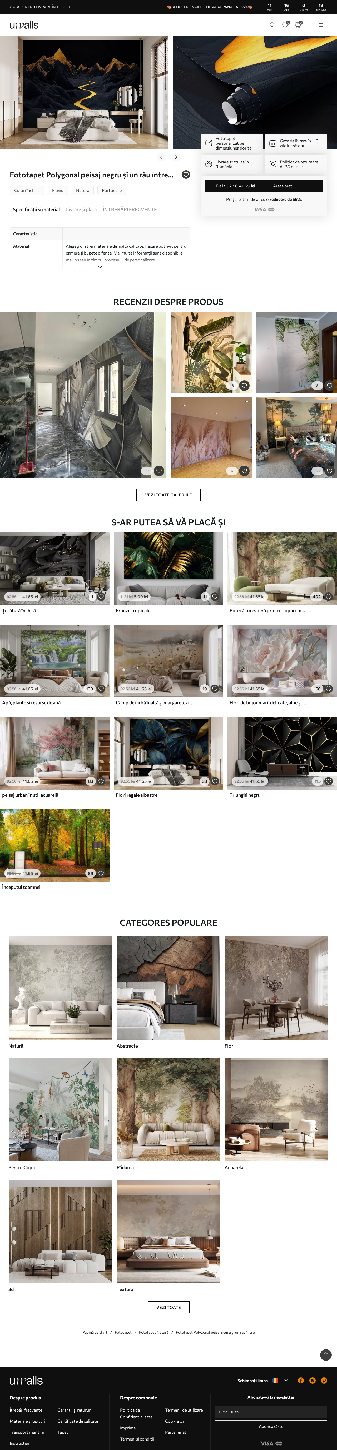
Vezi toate (168, 1274)
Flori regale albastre (136, 762)
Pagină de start (94, 1299)
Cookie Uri (175, 1388)
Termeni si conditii (137, 1405)
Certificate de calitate (77, 1388)
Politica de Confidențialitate (136, 1380)
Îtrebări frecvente (26, 1376)
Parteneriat (175, 1399)
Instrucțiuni (21, 1410)
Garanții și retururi (74, 1376)
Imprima (128, 1394)
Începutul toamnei (21, 854)
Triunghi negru (245, 762)
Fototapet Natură (153, 1299)
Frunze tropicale (133, 577)
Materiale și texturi (27, 1388)
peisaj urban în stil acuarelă (30, 762)
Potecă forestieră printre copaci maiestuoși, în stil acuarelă (268, 577)
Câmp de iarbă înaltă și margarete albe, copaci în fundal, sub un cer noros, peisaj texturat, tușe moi (154, 669)
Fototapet (123, 1299)
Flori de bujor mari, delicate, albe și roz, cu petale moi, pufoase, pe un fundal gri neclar (268, 669)
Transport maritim (27, 1399)
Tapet (62, 1399)
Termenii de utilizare (184, 1376)
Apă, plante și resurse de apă (31, 669)
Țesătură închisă (19, 577)
